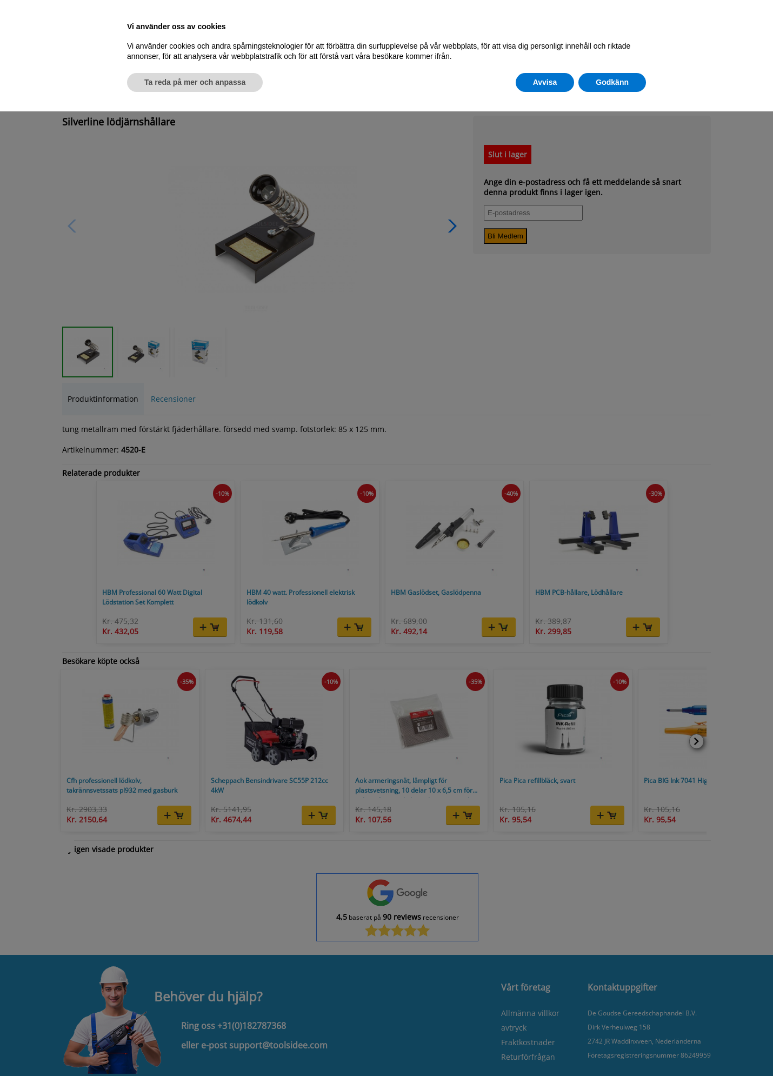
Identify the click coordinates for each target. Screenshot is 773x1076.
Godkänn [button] (612, 82)
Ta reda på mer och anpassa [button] (194, 82)
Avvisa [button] (545, 82)
